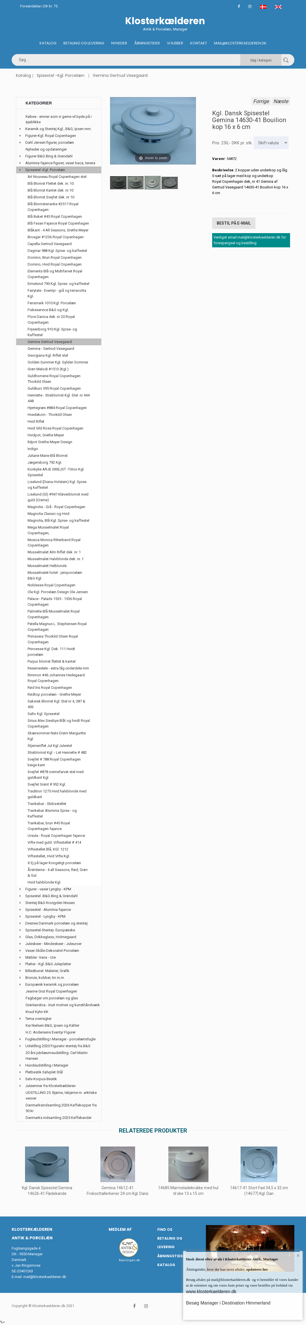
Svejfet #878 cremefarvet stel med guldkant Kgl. (56, 775)
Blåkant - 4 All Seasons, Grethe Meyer (58, 230)
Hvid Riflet (36, 421)
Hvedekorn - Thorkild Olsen (50, 414)
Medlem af (120, 1229)
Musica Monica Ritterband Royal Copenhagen (54, 543)
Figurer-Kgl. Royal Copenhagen (50, 135)
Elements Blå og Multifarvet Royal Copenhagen (55, 274)
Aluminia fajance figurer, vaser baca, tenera (60, 163)
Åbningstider (147, 43)
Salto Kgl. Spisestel (43, 714)
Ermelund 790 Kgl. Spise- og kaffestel (58, 284)
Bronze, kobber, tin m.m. (45, 977)
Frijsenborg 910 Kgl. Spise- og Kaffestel (52, 332)
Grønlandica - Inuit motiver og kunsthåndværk (63, 1005)
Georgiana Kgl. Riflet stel (48, 355)
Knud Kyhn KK (37, 1012)
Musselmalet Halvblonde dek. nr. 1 (56, 559)
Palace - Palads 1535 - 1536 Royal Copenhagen (55, 602)
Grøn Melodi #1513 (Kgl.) (48, 369)
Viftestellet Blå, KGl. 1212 (48, 849)
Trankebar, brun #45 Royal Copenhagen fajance (49, 826)
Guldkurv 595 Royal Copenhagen (54, 388)
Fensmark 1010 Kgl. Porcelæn (52, 303)
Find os (164, 1229)
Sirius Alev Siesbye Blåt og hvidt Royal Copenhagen (59, 723)
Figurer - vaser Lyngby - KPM (48, 889)
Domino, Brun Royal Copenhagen (55, 257)
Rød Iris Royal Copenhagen (50, 687)
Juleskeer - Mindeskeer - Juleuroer (53, 944)
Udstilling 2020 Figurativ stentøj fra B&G (57, 1046)
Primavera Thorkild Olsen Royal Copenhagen (53, 639)
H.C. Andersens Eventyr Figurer (51, 1032)
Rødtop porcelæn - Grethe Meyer (54, 694)
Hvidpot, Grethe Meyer (46, 435)
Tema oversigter (38, 1018)
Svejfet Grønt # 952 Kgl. (47, 784)
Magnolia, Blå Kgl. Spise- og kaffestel (58, 520)
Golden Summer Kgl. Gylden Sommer (58, 362)
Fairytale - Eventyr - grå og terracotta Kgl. (57, 293)
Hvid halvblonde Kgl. (44, 882)
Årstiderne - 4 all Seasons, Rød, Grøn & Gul (58, 873)
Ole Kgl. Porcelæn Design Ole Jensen (58, 592)
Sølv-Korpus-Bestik (41, 1079)
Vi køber (175, 43)
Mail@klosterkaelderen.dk (240, 43)
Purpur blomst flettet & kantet (52, 661)
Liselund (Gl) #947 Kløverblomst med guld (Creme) (58, 497)
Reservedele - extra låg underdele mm (58, 668)
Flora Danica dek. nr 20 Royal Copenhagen (51, 319)
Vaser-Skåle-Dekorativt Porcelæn (52, 950)
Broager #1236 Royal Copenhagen (56, 237)
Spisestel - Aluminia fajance (48, 909)
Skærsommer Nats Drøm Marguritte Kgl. (57, 736)
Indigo (33, 449)
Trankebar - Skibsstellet (47, 804)
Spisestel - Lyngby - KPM (45, 916)
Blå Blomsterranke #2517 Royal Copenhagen (53, 207)
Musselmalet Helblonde (47, 566)
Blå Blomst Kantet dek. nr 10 (50, 190)
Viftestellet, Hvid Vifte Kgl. (49, 856)
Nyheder (119, 43)
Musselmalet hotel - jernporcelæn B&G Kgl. (55, 575)
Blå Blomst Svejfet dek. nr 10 (51, 197)
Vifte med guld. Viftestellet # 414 (54, 842)
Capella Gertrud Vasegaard (50, 244)
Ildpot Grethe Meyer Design (50, 442)
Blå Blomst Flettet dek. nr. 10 (51, 183)
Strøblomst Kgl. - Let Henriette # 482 (57, 752)
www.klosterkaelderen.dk (211, 1291)
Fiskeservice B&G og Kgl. (48, 310)
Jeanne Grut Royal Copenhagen (51, 991)
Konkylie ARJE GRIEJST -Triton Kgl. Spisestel (56, 472)
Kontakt (198, 43)
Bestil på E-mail (234, 223)
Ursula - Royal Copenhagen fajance (56, 835)
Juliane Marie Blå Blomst (48, 455)
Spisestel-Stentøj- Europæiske (50, 930)
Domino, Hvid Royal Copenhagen (55, 264)
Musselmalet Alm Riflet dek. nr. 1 (54, 552)
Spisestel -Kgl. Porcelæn (60, 75)
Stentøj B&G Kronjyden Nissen (50, 903)
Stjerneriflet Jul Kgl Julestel (50, 745)
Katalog (48, 43)
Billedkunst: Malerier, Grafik (47, 971)
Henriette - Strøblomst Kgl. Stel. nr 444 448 (59, 398)
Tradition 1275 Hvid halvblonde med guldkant (57, 794)
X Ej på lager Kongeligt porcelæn (54, 863)
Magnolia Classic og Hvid (48, 513)
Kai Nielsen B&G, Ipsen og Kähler (52, 1025)
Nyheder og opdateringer (46, 149)
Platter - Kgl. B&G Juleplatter (48, 964)
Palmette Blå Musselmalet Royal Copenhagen (54, 614)
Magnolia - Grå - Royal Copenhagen (56, 507)
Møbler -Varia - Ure (40, 957)
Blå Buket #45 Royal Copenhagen (55, 216)
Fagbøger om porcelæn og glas (52, 998)
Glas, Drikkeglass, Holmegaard (50, 937)
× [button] (298, 1255)
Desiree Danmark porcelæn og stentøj (56, 923)
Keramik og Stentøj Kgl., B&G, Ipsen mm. (58, 129)
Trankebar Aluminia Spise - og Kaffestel (52, 813)
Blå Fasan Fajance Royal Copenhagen (58, 223)
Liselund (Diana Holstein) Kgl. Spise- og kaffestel (57, 485)
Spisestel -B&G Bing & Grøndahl (51, 896)
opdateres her (256, 1269)
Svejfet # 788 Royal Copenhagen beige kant (54, 762)
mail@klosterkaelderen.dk (44, 1277)
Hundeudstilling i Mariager (46, 1065)
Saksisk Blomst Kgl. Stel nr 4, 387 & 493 (56, 704)
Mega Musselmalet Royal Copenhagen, (48, 530)
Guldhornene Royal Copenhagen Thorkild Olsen (54, 379)
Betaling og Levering (83, 43)
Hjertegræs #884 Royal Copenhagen (57, 408)
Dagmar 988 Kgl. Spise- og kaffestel (57, 250)
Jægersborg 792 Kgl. (45, 462)
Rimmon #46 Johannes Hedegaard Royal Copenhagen (56, 678)
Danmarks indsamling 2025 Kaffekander (59, 1118)
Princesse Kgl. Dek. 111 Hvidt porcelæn (51, 652)
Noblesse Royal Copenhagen (51, 585)
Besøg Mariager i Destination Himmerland (228, 1303)
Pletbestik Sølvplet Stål (44, 1072)
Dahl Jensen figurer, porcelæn (49, 142)
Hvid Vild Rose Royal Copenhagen (55, 428)
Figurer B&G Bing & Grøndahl (49, 156)
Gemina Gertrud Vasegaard (120, 75)
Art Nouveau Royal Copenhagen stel (57, 176)
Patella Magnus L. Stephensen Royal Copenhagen (57, 627)
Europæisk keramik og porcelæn (52, 984)
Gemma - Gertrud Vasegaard (51, 348)
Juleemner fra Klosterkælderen (50, 1086)
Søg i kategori (261, 60)
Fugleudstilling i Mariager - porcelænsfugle (60, 1039)
